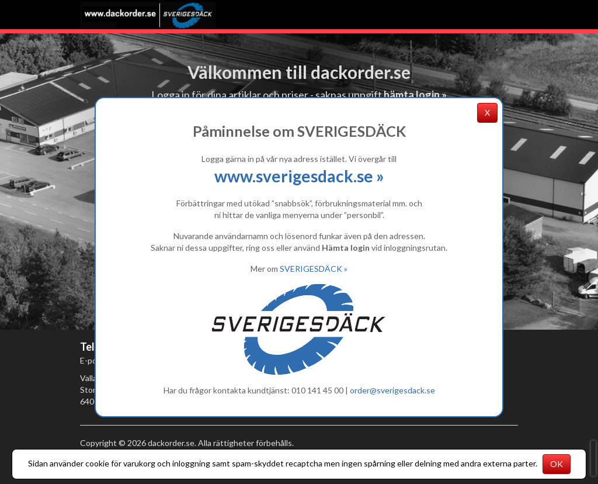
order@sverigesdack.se (392, 390)
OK (556, 464)
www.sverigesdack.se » (299, 176)
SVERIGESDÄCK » (313, 269)
